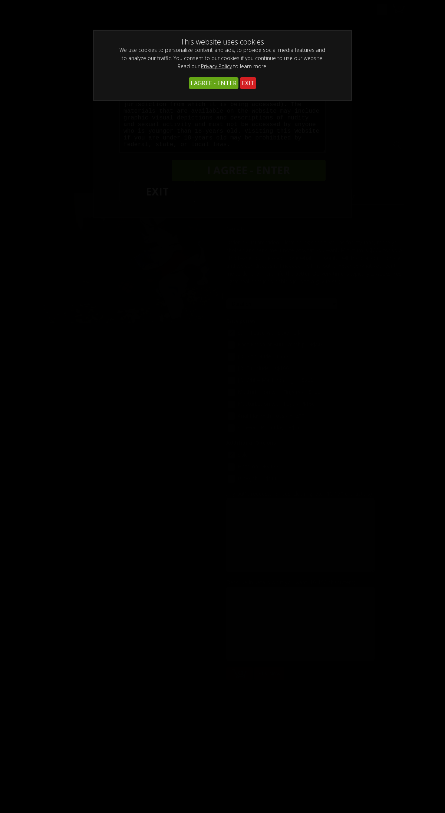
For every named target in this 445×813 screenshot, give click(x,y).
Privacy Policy (216, 66)
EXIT (248, 83)
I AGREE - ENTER (214, 83)
